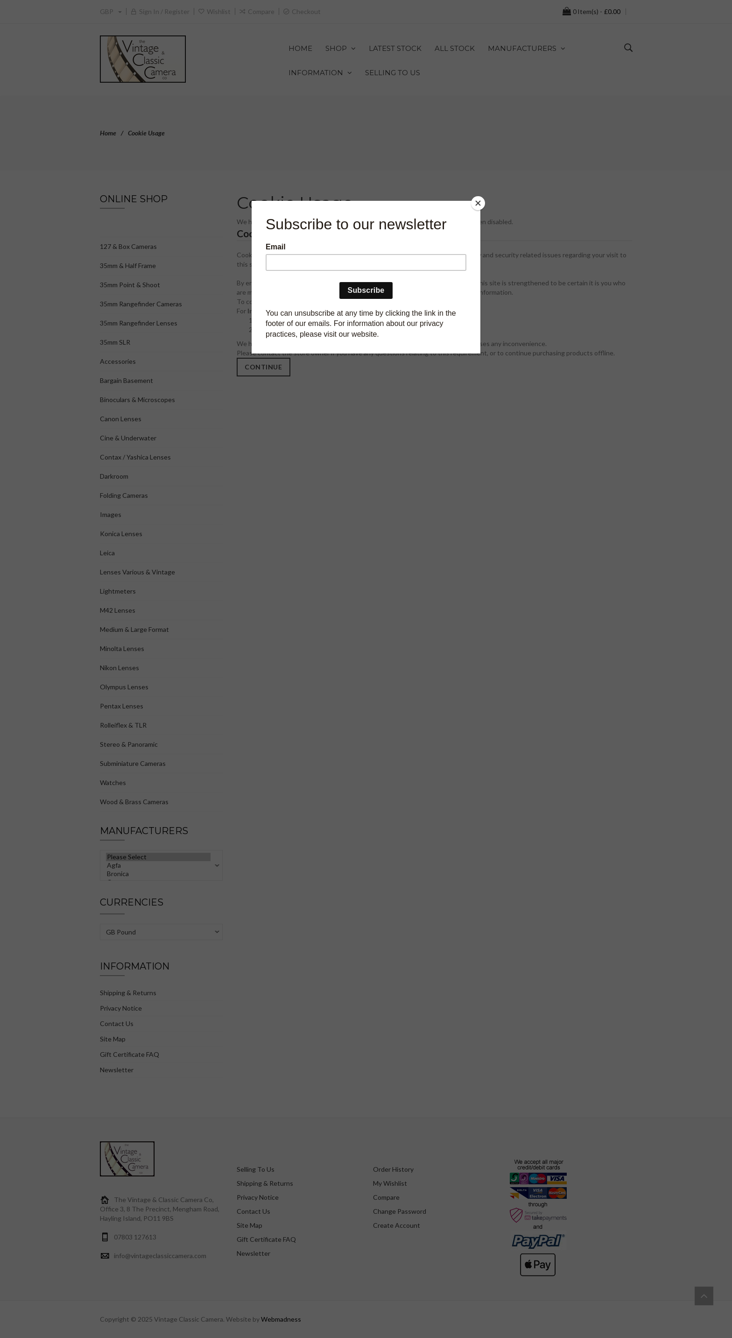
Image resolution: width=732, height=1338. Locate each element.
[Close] (478, 203)
